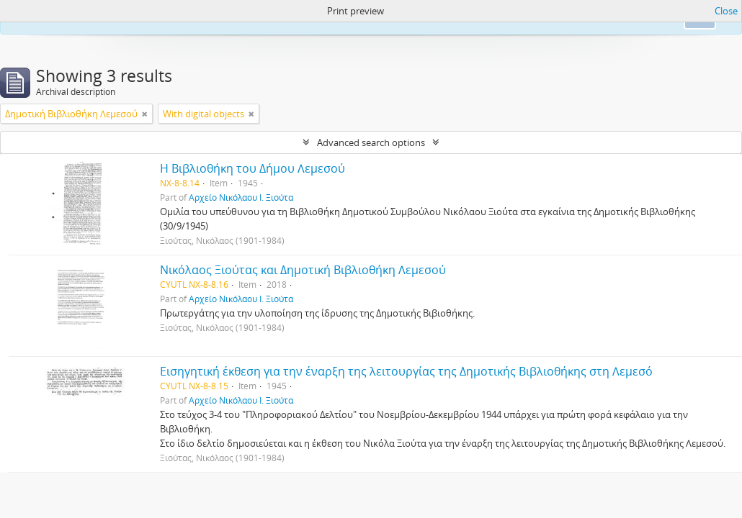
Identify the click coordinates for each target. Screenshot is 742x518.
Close (726, 10)
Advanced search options (371, 142)
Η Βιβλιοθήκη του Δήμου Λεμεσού (252, 168)
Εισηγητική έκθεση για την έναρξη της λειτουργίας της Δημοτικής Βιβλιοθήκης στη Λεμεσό (406, 371)
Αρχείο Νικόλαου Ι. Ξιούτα (241, 197)
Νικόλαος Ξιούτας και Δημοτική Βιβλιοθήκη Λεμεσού (303, 270)
